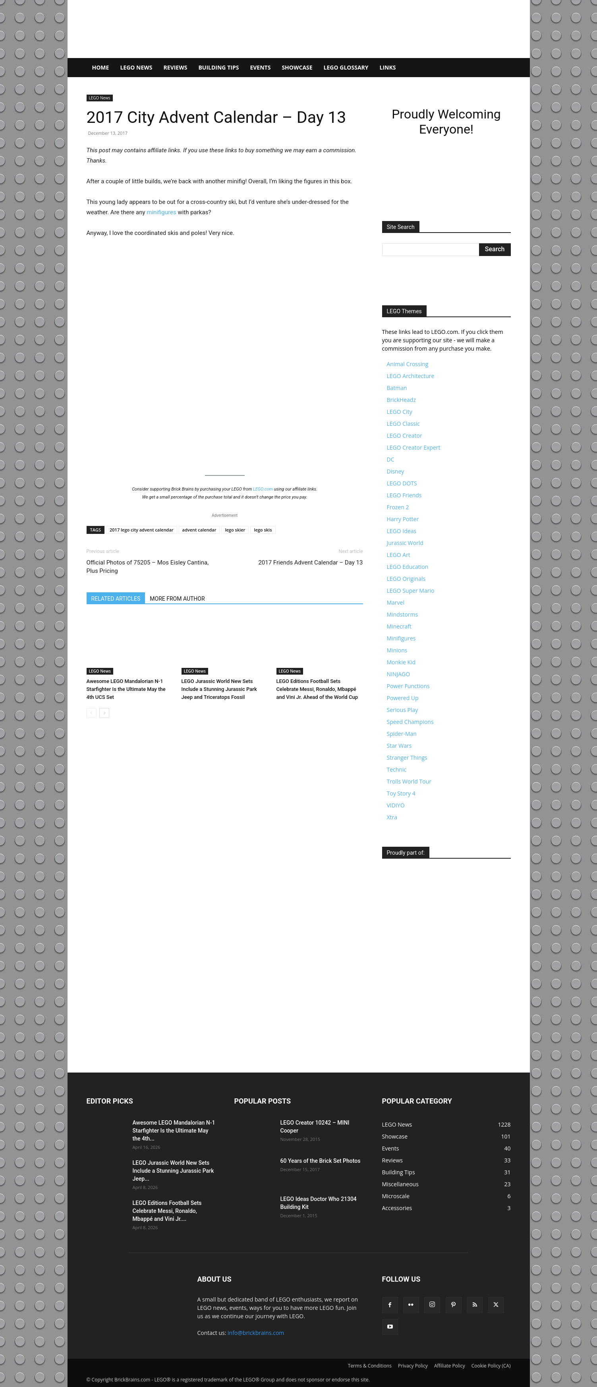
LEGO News (136, 67)
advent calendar (199, 530)
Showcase (297, 67)
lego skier (235, 530)
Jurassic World (405, 543)
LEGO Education (408, 566)
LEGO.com (263, 489)
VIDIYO (396, 805)
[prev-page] (92, 713)
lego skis (263, 530)
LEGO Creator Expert (414, 447)
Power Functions (408, 686)
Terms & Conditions (370, 1365)
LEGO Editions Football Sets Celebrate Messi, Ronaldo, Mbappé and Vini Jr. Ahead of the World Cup (317, 689)
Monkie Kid (401, 662)
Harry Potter (403, 519)
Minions (397, 650)
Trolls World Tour (409, 781)
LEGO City (399, 411)
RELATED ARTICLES (116, 599)
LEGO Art (398, 555)
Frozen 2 (398, 507)
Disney (395, 471)
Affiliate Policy (449, 1365)
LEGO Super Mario (411, 590)
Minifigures (401, 638)
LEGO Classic (403, 423)
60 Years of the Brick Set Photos (320, 1161)
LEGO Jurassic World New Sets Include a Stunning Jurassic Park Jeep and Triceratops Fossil (219, 689)
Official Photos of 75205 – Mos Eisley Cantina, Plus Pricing (148, 566)
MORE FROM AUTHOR (177, 599)
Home (100, 67)
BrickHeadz (401, 399)
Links (388, 67)
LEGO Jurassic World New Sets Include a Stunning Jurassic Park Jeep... (173, 1171)
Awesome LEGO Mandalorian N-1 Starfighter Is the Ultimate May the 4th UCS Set (126, 689)
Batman (397, 388)
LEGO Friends (404, 495)
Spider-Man (402, 733)
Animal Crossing (408, 364)
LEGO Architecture (411, 376)
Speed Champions (410, 722)
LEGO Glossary (346, 67)
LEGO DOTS (402, 483)
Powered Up (403, 698)
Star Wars (399, 745)
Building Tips (218, 67)
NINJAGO (398, 674)
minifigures (161, 212)
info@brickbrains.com (256, 1333)
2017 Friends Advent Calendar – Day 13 (310, 562)
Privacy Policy (413, 1365)
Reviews (175, 67)
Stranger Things (407, 757)
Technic (397, 769)
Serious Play (402, 710)
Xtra (392, 817)
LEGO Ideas (402, 531)
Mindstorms (402, 614)
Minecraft (399, 626)
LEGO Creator (404, 435)
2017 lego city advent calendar (142, 530)
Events (260, 67)
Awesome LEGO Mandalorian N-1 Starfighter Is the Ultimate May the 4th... (174, 1130)
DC (390, 459)
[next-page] (104, 713)
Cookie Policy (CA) (491, 1365)
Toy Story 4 (401, 793)
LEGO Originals (406, 578)
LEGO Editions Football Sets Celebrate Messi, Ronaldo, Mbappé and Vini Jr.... (167, 1211)
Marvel (395, 602)
